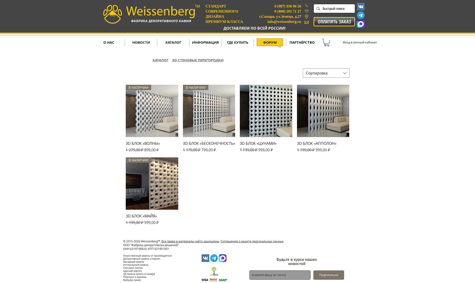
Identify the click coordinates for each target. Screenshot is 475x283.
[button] (326, 42)
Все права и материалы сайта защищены (190, 241)
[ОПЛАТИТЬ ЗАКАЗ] (334, 21)
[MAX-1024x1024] (361, 24)
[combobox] (326, 73)
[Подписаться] (328, 275)
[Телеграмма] (361, 15)
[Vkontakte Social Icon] (361, 7)
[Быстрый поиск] (334, 8)
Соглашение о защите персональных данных (251, 241)
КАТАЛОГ (160, 60)
